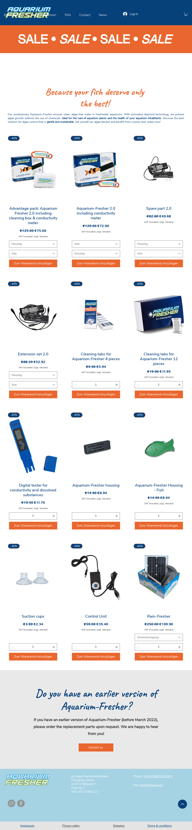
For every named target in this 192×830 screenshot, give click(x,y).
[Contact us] (96, 747)
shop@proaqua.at (151, 785)
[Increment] (117, 384)
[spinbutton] (96, 384)
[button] (186, 14)
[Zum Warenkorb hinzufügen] (33, 263)
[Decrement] (74, 384)
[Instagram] (11, 803)
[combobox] (33, 244)
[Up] (182, 804)
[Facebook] (21, 803)
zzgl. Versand (41, 236)
